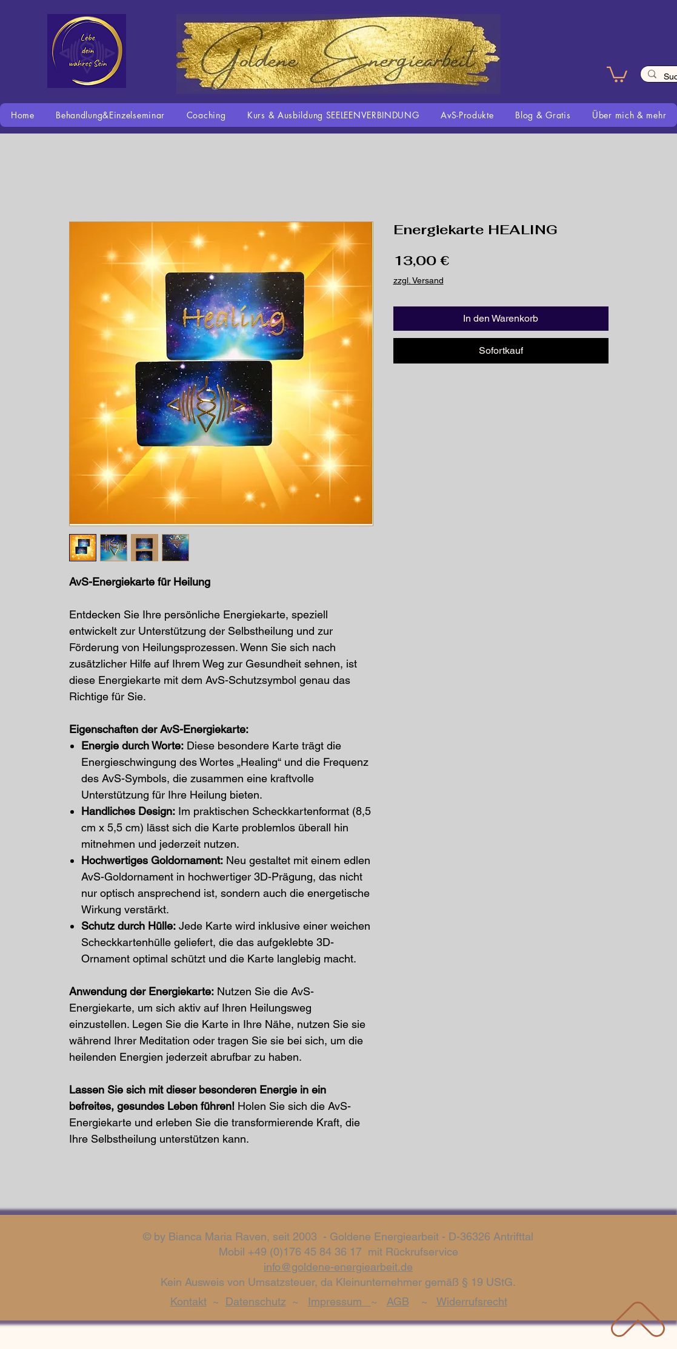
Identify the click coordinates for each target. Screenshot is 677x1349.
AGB (398, 1301)
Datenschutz (255, 1301)
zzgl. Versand (418, 280)
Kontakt (188, 1301)
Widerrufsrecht (471, 1301)
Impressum (339, 1301)
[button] (617, 74)
